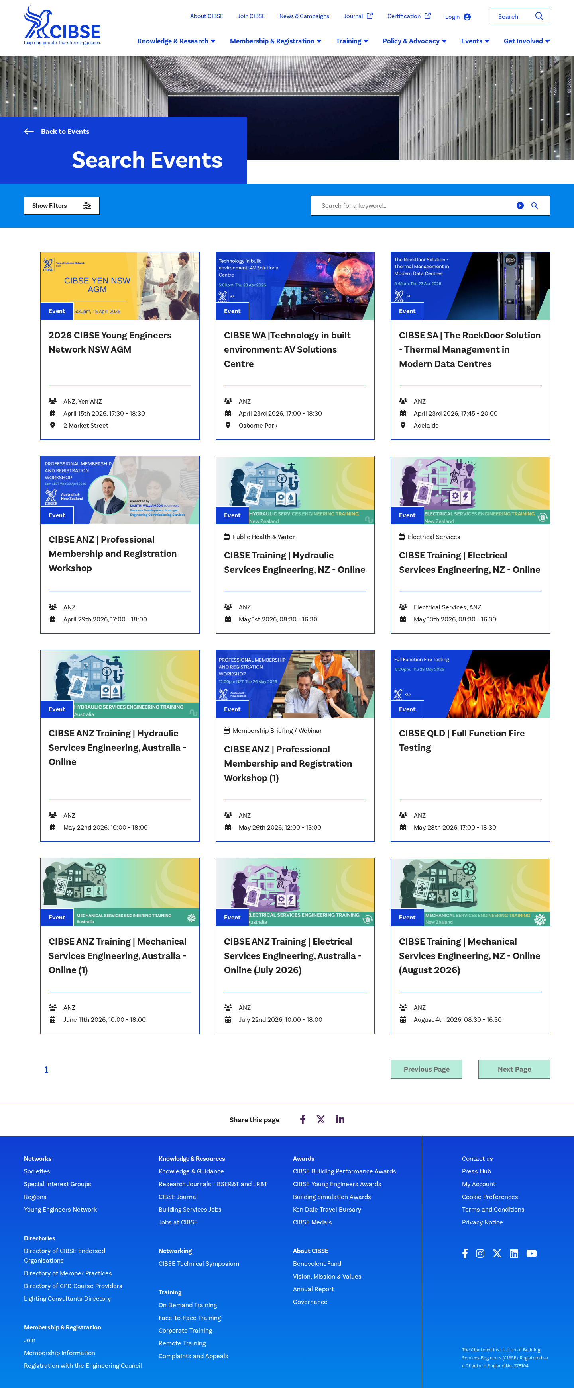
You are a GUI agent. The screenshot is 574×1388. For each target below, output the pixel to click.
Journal (358, 16)
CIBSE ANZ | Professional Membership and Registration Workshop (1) (288, 763)
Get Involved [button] (527, 41)
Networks (38, 1159)
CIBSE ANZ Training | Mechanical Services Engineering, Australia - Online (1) (118, 955)
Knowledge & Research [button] (177, 41)
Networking (175, 1251)
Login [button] (458, 16)
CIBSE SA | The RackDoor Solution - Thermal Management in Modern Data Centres (470, 349)
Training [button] (352, 41)
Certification (409, 16)
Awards (304, 1159)
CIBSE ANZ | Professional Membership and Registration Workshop (113, 553)
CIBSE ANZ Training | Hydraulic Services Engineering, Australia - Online (117, 747)
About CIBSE (206, 16)
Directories (39, 1238)
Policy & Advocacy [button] (415, 41)
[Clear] (520, 205)
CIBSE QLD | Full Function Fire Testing (462, 740)
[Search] (539, 16)
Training (170, 1292)
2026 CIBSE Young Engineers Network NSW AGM (110, 342)
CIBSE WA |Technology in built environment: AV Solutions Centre (287, 349)
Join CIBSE (251, 16)
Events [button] (475, 41)
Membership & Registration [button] (276, 41)
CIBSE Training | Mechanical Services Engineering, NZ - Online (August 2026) (470, 955)
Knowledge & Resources (192, 1159)
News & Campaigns (304, 16)
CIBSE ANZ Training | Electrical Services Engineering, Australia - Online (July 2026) (293, 955)
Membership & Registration (62, 1327)
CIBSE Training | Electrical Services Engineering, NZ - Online (470, 562)
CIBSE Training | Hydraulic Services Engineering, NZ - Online (295, 562)
